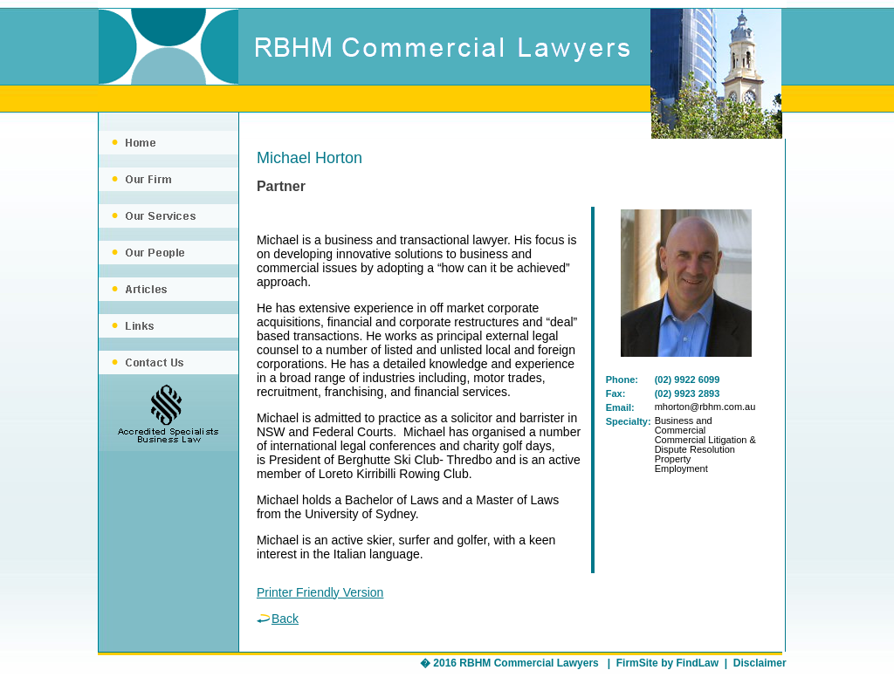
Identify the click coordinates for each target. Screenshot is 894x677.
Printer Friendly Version (320, 592)
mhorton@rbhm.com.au (705, 406)
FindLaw (697, 663)
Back (278, 619)
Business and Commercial (683, 425)
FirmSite (637, 663)
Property (673, 459)
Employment (681, 468)
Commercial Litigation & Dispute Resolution (705, 444)
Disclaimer (760, 663)
